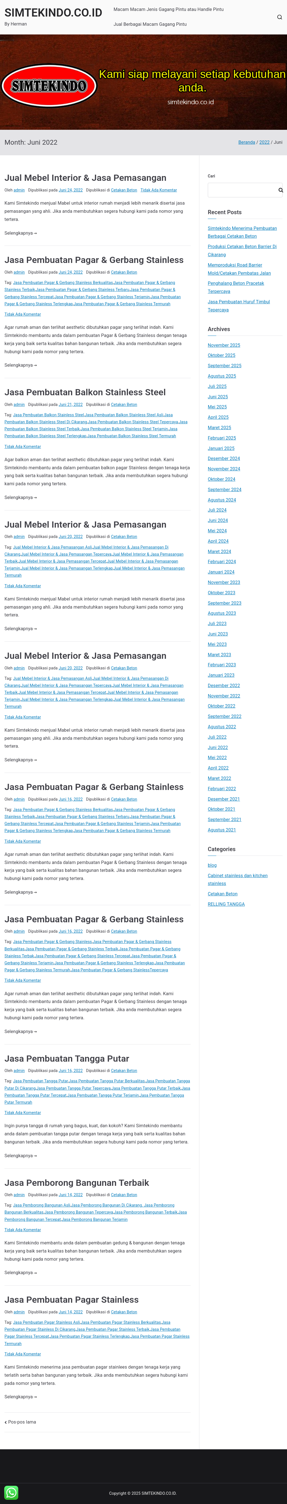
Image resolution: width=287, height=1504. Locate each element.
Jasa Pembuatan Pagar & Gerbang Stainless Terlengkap (104, 963)
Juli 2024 (217, 510)
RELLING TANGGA (226, 904)
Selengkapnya (20, 233)
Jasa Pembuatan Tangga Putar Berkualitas (107, 1081)
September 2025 (225, 365)
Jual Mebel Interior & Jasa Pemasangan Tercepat (62, 561)
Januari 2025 (221, 448)
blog (212, 865)
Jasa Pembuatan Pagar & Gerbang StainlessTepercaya (119, 970)
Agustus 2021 (222, 830)
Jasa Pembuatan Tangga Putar (66, 1058)
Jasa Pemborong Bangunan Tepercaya (78, 1212)
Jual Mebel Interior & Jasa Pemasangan (85, 177)
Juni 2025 (218, 396)
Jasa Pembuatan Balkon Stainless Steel (85, 392)
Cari (211, 176)
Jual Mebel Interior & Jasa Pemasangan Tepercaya (66, 554)
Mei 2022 (217, 757)
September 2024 (225, 489)
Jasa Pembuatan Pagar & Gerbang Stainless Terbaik (71, 949)
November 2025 (224, 345)
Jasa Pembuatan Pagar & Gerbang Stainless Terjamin (102, 297)
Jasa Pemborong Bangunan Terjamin (95, 1219)
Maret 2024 (219, 551)
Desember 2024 (224, 458)
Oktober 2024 (221, 479)
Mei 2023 (217, 644)
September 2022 (225, 716)
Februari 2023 (222, 664)
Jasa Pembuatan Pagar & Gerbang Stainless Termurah (122, 304)
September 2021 (225, 819)
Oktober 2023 (221, 592)
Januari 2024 (221, 572)
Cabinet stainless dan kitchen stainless (238, 879)
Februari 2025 (222, 438)
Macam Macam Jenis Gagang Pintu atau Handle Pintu (168, 9)
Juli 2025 (217, 386)
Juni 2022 (218, 747)
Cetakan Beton (124, 190)
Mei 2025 (217, 407)
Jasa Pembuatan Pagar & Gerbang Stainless (94, 260)
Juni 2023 (218, 634)
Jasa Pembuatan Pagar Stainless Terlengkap (89, 1336)
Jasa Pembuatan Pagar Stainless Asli (46, 1322)
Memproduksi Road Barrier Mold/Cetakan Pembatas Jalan (239, 269)
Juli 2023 (217, 623)
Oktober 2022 (221, 706)
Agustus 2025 (222, 376)
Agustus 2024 (222, 500)
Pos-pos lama (22, 1422)
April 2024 (218, 541)
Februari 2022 (222, 788)
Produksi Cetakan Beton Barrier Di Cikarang (242, 250)
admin (19, 190)
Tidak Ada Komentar (158, 190)
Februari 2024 (222, 561)
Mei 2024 (217, 530)
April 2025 (218, 417)
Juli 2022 (217, 737)
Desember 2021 (224, 799)
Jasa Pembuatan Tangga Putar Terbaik (146, 1088)
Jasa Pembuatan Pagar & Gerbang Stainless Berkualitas (63, 282)
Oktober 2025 (221, 355)
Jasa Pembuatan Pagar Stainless (71, 1299)
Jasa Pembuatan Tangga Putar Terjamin (103, 1095)
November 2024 (224, 469)
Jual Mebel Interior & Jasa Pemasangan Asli (52, 547)
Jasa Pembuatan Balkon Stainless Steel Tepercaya (133, 422)
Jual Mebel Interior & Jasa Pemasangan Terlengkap (67, 568)
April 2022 (218, 768)
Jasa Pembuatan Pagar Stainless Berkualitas (121, 1322)
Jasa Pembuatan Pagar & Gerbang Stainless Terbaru (82, 289)
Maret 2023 (219, 654)
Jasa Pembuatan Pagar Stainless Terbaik (112, 1329)
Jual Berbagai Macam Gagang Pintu (149, 24)
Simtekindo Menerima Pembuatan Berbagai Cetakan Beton (242, 232)
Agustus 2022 (222, 726)
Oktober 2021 (221, 809)
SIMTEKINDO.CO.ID (53, 12)
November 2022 (224, 696)
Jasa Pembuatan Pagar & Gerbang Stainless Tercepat (82, 956)
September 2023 (225, 603)
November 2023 (224, 582)
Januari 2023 (221, 675)
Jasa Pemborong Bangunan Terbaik (76, 1182)
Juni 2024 (218, 520)
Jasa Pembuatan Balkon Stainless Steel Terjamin (124, 429)
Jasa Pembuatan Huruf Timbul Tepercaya (239, 306)
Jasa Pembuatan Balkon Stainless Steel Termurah (131, 436)
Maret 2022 (219, 778)
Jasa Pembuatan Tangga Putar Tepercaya (74, 1088)
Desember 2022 (224, 685)
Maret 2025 (219, 427)
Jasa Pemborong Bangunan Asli (41, 1205)
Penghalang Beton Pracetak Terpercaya (236, 287)
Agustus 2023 (222, 613)
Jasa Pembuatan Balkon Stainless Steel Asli (124, 415)
